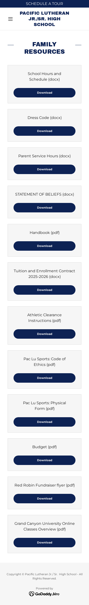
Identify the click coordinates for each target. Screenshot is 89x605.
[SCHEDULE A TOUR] (44, 4)
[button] (11, 19)
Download (44, 92)
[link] (44, 18)
